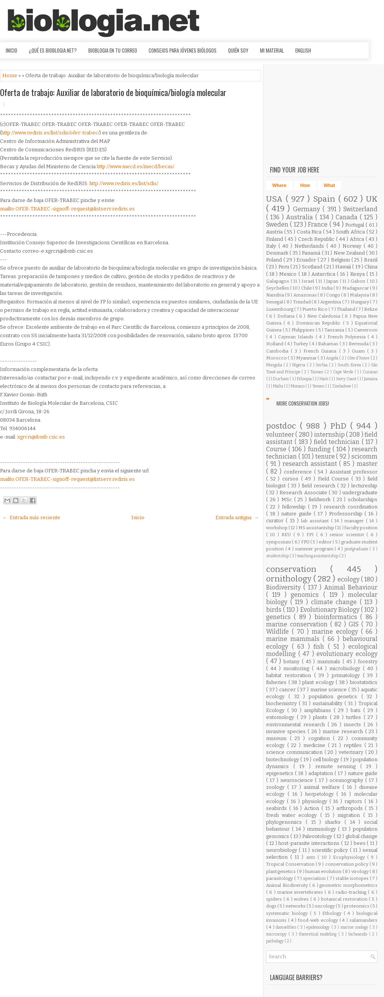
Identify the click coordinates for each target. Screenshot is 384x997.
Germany (308, 209)
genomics (307, 594)
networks (296, 906)
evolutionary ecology (346, 653)
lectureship (364, 486)
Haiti (324, 378)
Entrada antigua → (237, 517)
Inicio (11, 50)
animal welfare (323, 787)
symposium (279, 542)
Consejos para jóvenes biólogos (183, 50)
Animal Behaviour (350, 587)
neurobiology (282, 850)
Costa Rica (310, 232)
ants (312, 857)
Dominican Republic (319, 323)
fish (320, 646)
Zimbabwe (342, 386)
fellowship (295, 507)
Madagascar (356, 288)
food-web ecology (318, 920)
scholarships (362, 499)
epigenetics (280, 773)
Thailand (346, 309)
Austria (275, 232)
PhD (340, 426)
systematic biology (288, 913)
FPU (305, 542)
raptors (354, 801)
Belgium (341, 260)
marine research (344, 731)
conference (299, 472)
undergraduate (360, 492)
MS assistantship (316, 527)
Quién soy (238, 50)
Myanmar (307, 358)
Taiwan (317, 371)
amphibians (319, 710)
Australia (300, 217)
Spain (325, 199)
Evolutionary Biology (330, 609)
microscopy (277, 934)
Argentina (331, 302)
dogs (271, 906)
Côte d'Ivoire (359, 358)
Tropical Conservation (291, 864)
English (303, 50)
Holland (275, 343)
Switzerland (360, 209)
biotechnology (283, 759)
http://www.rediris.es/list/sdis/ (123, 183)
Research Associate (304, 492)
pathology (275, 941)
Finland (275, 239)
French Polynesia (348, 337)
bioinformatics (337, 617)
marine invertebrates (301, 892)
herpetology (321, 794)
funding (320, 449)
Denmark (278, 253)
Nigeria (299, 365)
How (305, 185)
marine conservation (298, 624)
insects (354, 724)
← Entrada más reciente (31, 517)
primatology (347, 675)
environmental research (297, 724)
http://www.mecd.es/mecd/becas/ (135, 166)
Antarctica (324, 274)
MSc (287, 499)
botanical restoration (345, 899)
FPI (311, 534)
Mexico (288, 274)
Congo (333, 295)
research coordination (350, 507)
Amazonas (305, 295)
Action (312, 808)
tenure (325, 456)
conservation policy (347, 864)
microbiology (346, 668)
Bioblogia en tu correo (112, 50)
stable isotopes (353, 878)
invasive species (287, 731)
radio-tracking (352, 892)
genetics (280, 617)
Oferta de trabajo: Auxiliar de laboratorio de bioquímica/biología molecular (113, 92)
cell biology (327, 759)
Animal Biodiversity (287, 885)
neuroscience (297, 780)
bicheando (358, 934)
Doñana (286, 316)
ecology (349, 579)
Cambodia (278, 351)
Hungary (360, 302)
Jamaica (370, 378)
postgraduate (357, 549)
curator (276, 520)
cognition (320, 738)
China (370, 267)
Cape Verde (343, 371)
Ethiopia (305, 378)
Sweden (278, 224)
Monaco (298, 386)
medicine (315, 745)
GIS (355, 624)
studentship (278, 555)
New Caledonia (324, 316)
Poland (274, 260)
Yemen (318, 386)
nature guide (297, 514)
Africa (358, 239)
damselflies (286, 927)
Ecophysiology (350, 857)
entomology (281, 717)
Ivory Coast (346, 378)
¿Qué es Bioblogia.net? (53, 50)
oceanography (347, 780)
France (318, 224)
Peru (284, 267)
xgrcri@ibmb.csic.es (41, 437)
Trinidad (302, 302)
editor (326, 542)
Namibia (275, 295)
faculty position (360, 527)
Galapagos (278, 281)
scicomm (364, 456)
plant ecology (319, 682)
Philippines (303, 330)
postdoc (283, 426)
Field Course (334, 479)
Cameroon (365, 330)
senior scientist (347, 534)
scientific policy (331, 850)
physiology (315, 801)
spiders (274, 899)
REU (287, 534)
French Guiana (321, 351)
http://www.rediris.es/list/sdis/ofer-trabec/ (50, 133)
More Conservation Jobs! (302, 403)
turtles (355, 717)
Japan (333, 281)
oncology (325, 906)
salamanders (363, 920)
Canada (348, 217)
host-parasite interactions (309, 843)
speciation (315, 878)
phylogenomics (286, 822)
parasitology (280, 878)
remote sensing (337, 766)
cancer (288, 689)
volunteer (280, 434)
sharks (334, 822)
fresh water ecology (293, 815)
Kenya (358, 274)
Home (10, 75)
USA (276, 199)
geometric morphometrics (348, 885)
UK (371, 199)
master (367, 463)
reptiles (354, 745)
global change (361, 836)
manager (355, 520)
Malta (278, 386)
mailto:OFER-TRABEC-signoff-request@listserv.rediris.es (67, 209)
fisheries (277, 682)
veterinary (352, 752)
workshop (277, 527)
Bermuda (359, 343)
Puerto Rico (315, 309)
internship (330, 434)
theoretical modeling (318, 934)
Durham (281, 378)
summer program (314, 548)
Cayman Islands (297, 337)
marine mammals (294, 639)
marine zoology (355, 927)
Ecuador (307, 260)
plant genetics (281, 871)
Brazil (370, 260)
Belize (370, 309)
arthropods (350, 808)
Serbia (322, 365)
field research (319, 486)
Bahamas (328, 343)
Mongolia (274, 365)
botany (292, 661)
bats (357, 710)
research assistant (311, 463)
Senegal (275, 302)
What (329, 185)
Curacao (369, 371)
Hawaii (343, 267)
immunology (322, 829)
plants (321, 717)
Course (277, 449)
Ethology (333, 913)
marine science (329, 689)
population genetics (335, 696)
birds (274, 609)
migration (350, 815)
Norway (353, 246)
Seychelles (278, 288)
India (327, 288)
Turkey (301, 343)
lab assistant (316, 520)
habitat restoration (290, 675)
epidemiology (318, 927)
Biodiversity (284, 587)
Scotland (312, 267)
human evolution (324, 871)
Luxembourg (280, 309)
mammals (330, 661)
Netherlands (310, 246)
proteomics (357, 906)
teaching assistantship (318, 555)
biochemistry (282, 703)
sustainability (328, 703)
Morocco (277, 358)
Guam (359, 351)
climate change (335, 602)
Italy (272, 246)
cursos (291, 479)
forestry (367, 661)
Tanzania (334, 330)
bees (360, 843)
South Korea (350, 365)
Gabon (359, 281)
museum (278, 738)
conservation (298, 569)
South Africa (351, 232)
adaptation (321, 773)
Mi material (272, 50)
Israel (308, 281)
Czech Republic (317, 239)
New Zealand (350, 253)
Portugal (355, 225)
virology (360, 871)
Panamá (311, 253)
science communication (295, 752)
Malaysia (360, 295)
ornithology (289, 579)
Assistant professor (353, 472)
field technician (338, 442)
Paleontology (317, 836)
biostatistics (363, 682)
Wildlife (279, 631)
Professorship (347, 514)
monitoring (297, 668)
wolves (302, 899)
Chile (307, 288)
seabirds (277, 808)
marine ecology (336, 631)
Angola (332, 358)
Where (279, 185)
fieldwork (321, 499)
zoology (276, 787)
